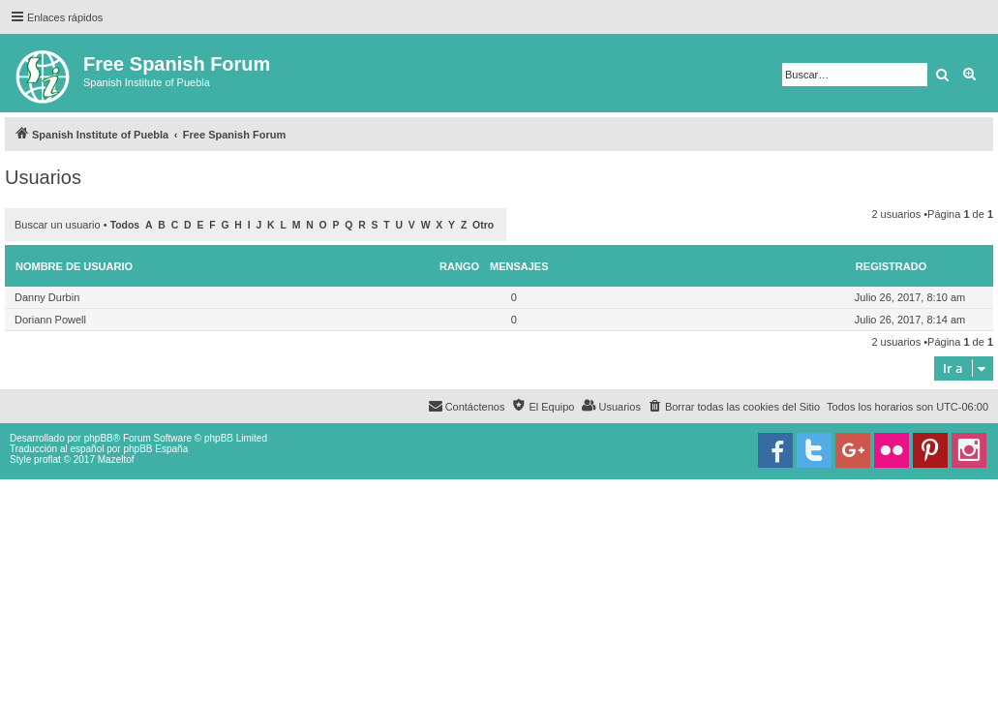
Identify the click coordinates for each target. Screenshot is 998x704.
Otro (483, 225)
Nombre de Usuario (74, 266)
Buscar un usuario (58, 224)
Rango (459, 266)
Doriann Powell (50, 319)
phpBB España (155, 449)
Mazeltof (116, 459)
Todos (125, 225)
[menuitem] (734, 406)
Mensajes (519, 266)
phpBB (98, 438)
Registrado (891, 266)
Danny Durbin (47, 297)
